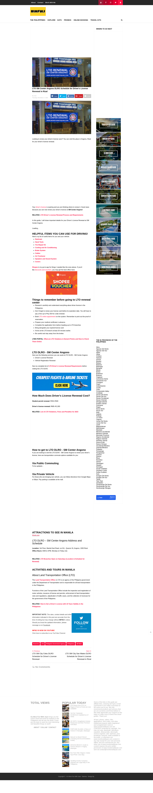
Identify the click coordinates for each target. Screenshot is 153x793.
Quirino (98, 456)
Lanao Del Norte (102, 421)
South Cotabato (101, 469)
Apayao (98, 358)
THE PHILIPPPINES (37, 20)
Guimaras (99, 405)
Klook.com (36, 535)
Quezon (99, 454)
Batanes (99, 365)
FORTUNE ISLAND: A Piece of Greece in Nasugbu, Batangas (80, 742)
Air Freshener (40, 256)
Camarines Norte (102, 379)
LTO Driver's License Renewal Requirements (65, 366)
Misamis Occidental (103, 432)
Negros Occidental (102, 437)
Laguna (98, 419)
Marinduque (100, 428)
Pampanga (100, 451)
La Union (99, 417)
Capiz (98, 384)
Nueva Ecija (100, 442)
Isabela (98, 414)
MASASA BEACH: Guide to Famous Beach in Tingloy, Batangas (79, 759)
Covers (37, 262)
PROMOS (67, 20)
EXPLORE (51, 20)
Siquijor (98, 465)
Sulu (97, 474)
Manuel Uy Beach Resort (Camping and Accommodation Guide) (80, 751)
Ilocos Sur (99, 410)
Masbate (99, 430)
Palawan (99, 449)
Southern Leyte (101, 470)
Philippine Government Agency (55, 656)
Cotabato (99, 393)
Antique (98, 356)
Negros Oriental (101, 439)
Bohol (98, 372)
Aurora (98, 359)
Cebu (98, 389)
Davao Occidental (102, 398)
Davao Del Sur (101, 396)
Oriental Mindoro (102, 447)
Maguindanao (101, 426)
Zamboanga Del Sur (103, 486)
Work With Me (50, 2)
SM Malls (79, 656)
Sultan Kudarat (101, 472)
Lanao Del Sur (101, 423)
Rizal (98, 458)
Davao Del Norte (102, 395)
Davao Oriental (101, 400)
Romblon (99, 460)
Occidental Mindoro (103, 446)
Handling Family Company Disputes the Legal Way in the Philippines (80, 775)
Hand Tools (39, 242)
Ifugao (98, 407)
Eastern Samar (101, 403)
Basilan (98, 361)
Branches (36, 656)
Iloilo (97, 412)
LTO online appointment (47, 316)
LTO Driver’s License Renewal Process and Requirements (61, 215)
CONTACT (52, 740)
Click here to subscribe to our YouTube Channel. (49, 633)
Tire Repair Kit (40, 245)
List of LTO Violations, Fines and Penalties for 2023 (59, 412)
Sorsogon (99, 467)
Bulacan (99, 375)
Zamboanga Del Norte (104, 484)
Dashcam (38, 239)
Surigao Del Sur (101, 477)
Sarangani (99, 463)
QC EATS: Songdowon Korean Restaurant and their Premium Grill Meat (80, 735)
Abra (98, 347)
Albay (98, 354)
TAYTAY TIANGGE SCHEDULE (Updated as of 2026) (79, 727)
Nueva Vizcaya (101, 444)
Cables (37, 253)
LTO (42, 656)
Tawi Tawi (99, 481)
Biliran (98, 370)
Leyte (98, 425)
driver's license (41, 207)
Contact (40, 2)
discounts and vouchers (43, 270)
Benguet (99, 368)
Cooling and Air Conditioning (46, 247)
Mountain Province (102, 435)
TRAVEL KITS (95, 20)
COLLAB (44, 740)
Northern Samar (101, 440)
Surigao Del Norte (102, 476)
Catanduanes (100, 386)
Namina (84, 789)
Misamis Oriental (102, 433)
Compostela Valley (102, 391)
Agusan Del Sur (101, 351)
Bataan (98, 363)
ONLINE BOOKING (81, 20)
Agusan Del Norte (102, 349)
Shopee (35, 267)
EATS (59, 20)
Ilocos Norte (100, 409)
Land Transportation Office (45, 580)
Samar (98, 461)
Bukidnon (99, 373)
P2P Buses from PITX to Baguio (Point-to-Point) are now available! (80, 719)
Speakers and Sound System (46, 259)
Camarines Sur (101, 380)
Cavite (98, 388)
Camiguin (99, 382)
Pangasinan (100, 453)
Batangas (99, 366)
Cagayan (99, 377)
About (33, 2)
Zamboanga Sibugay (103, 488)
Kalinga (98, 416)
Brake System (40, 250)
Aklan (98, 352)
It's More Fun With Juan (39, 729)
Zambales (99, 483)
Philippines (70, 656)
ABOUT (36, 740)
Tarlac (98, 479)
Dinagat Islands (101, 402)
